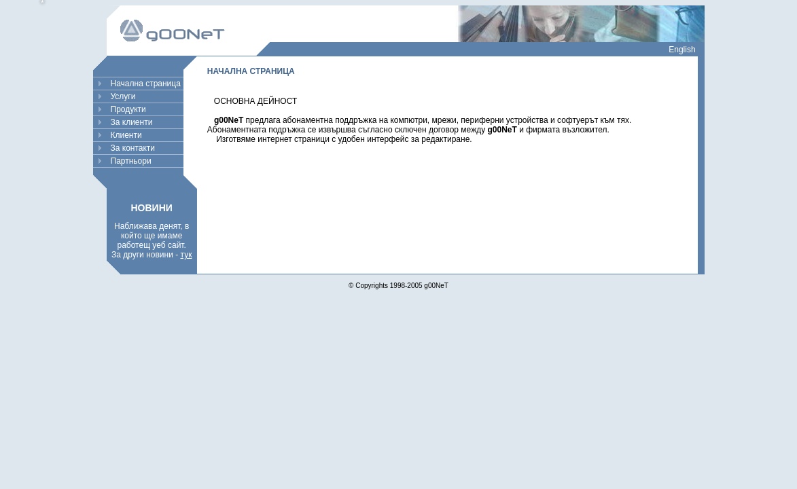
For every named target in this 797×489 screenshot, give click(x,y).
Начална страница (146, 83)
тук (186, 254)
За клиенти (132, 122)
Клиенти (126, 135)
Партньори (131, 161)
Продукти (128, 109)
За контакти (133, 148)
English (682, 49)
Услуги (123, 96)
